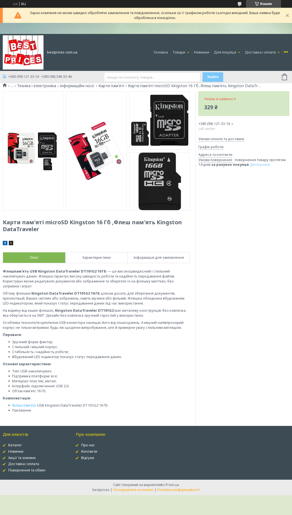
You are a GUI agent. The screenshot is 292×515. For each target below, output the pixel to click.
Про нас (88, 444)
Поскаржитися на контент (133, 489)
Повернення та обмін (26, 470)
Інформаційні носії (77, 85)
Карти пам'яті (111, 85)
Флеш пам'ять (24, 405)
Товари (179, 52)
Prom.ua (172, 484)
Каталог (15, 444)
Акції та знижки (22, 457)
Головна (161, 52)
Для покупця (225, 52)
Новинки (201, 52)
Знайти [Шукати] (213, 77)
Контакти (89, 451)
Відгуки (87, 457)
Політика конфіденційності (178, 489)
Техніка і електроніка (36, 85)
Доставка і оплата (261, 52)
